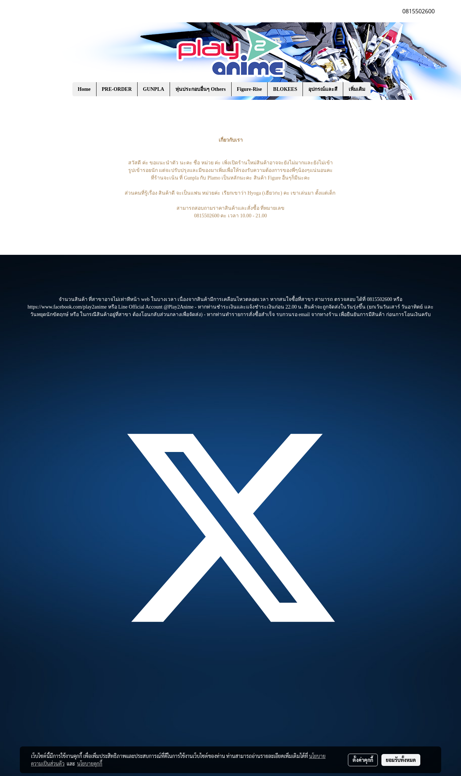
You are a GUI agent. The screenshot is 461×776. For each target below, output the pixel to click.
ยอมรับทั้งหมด (401, 760)
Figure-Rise (249, 89)
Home (84, 89)
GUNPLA (153, 89)
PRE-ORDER (117, 89)
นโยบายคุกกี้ (89, 763)
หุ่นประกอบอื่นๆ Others (200, 89)
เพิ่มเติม (357, 89)
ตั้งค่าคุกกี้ (363, 760)
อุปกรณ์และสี (322, 89)
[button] (381, 89)
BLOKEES (285, 89)
